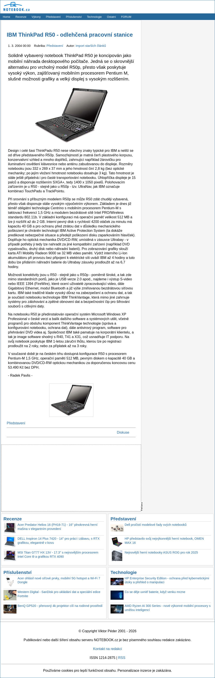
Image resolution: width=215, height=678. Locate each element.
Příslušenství (74, 16)
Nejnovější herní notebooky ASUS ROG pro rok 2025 (161, 552)
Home (6, 16)
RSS (121, 658)
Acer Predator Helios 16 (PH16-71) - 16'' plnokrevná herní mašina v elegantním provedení (58, 527)
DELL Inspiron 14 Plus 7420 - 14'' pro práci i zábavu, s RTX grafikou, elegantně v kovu (58, 540)
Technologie (94, 16)
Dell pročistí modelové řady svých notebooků (156, 524)
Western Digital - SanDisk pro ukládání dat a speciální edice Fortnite (59, 594)
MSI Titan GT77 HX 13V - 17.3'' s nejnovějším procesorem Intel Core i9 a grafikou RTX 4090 (58, 554)
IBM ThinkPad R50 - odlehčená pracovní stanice (70, 35)
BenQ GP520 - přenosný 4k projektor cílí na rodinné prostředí (60, 606)
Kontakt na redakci (107, 649)
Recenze (20, 16)
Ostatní (111, 16)
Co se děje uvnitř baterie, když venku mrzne (155, 592)
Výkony (36, 16)
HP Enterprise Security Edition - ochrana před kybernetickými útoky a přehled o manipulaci (167, 580)
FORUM (126, 16)
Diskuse (123, 432)
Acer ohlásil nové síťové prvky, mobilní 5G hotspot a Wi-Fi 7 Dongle (59, 580)
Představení (53, 16)
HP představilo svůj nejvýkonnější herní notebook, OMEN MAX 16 (164, 540)
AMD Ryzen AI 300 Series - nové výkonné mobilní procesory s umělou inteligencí (168, 608)
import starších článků (91, 45)
